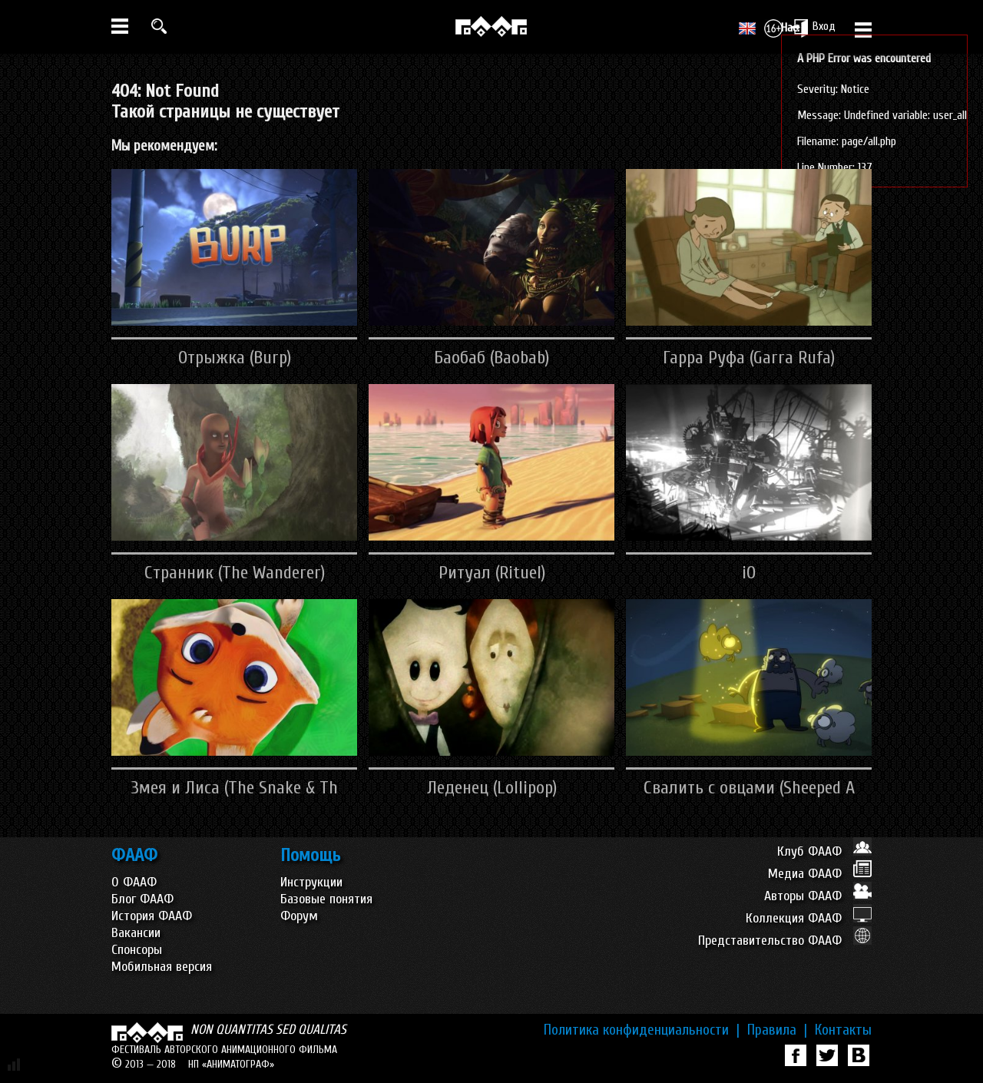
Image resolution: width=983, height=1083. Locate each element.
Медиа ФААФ (820, 874)
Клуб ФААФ (824, 851)
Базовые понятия (326, 899)
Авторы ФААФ (818, 896)
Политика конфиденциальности (642, 1030)
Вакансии (136, 933)
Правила (777, 1030)
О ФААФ (134, 882)
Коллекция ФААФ (809, 918)
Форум (299, 916)
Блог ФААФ (142, 899)
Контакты (843, 1030)
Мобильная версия (161, 967)
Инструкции (311, 882)
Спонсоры (136, 950)
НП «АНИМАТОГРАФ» (231, 1064)
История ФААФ (151, 916)
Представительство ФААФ (785, 940)
